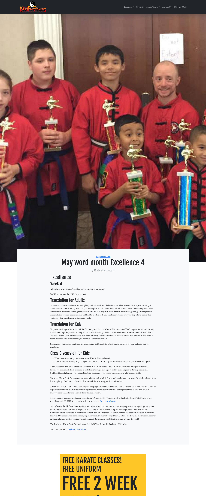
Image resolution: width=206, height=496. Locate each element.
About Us (140, 7)
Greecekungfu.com (108, 401)
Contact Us (166, 7)
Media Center (152, 7)
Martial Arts (105, 256)
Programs (128, 7)
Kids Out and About (77, 429)
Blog (97, 256)
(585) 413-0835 (180, 7)
